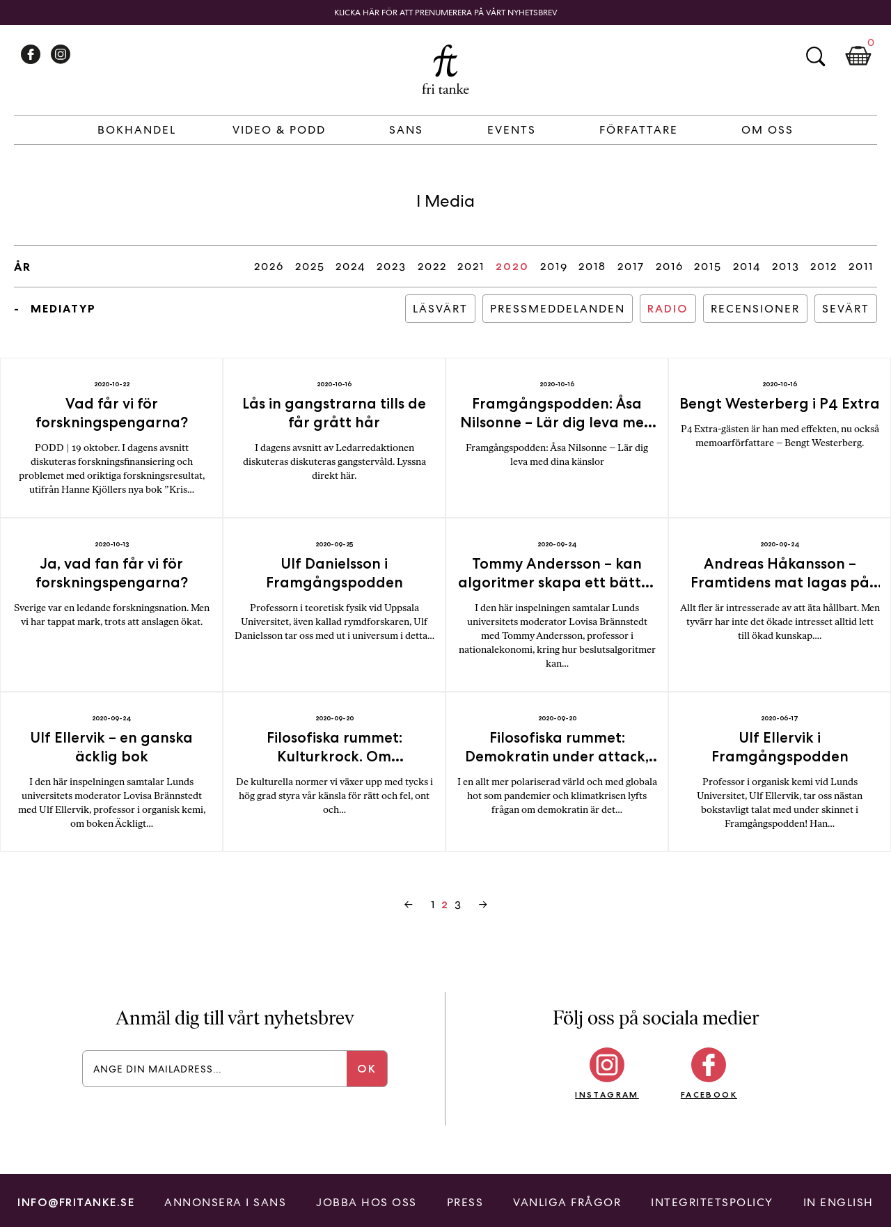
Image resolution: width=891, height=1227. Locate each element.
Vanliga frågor (567, 1202)
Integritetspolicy (712, 1202)
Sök (815, 56)
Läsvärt (440, 308)
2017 (631, 266)
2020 (512, 266)
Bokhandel (136, 129)
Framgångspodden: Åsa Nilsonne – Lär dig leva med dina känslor (557, 422)
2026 (269, 266)
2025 (310, 266)
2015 (708, 266)
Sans (406, 129)
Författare (638, 129)
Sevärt (845, 308)
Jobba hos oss (366, 1202)
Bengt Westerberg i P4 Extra (779, 403)
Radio (667, 308)
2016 (670, 266)
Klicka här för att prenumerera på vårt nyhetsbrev (446, 12)
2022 (432, 266)
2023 (392, 266)
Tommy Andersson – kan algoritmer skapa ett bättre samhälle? (557, 582)
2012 (823, 266)
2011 (861, 266)
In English (838, 1202)
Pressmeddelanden (557, 308)
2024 (350, 266)
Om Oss (767, 129)
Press (465, 1202)
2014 (747, 266)
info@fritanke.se (75, 1202)
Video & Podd (279, 129)
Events (511, 129)
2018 (592, 266)
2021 (470, 266)
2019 (554, 266)
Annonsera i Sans (225, 1202)
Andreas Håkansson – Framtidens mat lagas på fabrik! (780, 582)
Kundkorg (858, 56)
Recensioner (755, 308)
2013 (786, 266)
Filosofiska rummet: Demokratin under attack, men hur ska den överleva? (557, 756)
